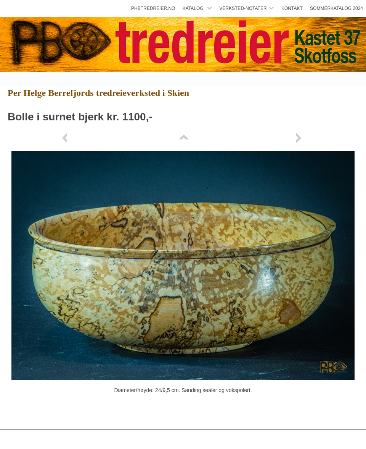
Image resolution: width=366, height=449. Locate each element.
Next (300, 138)
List (183, 138)
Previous (66, 138)
